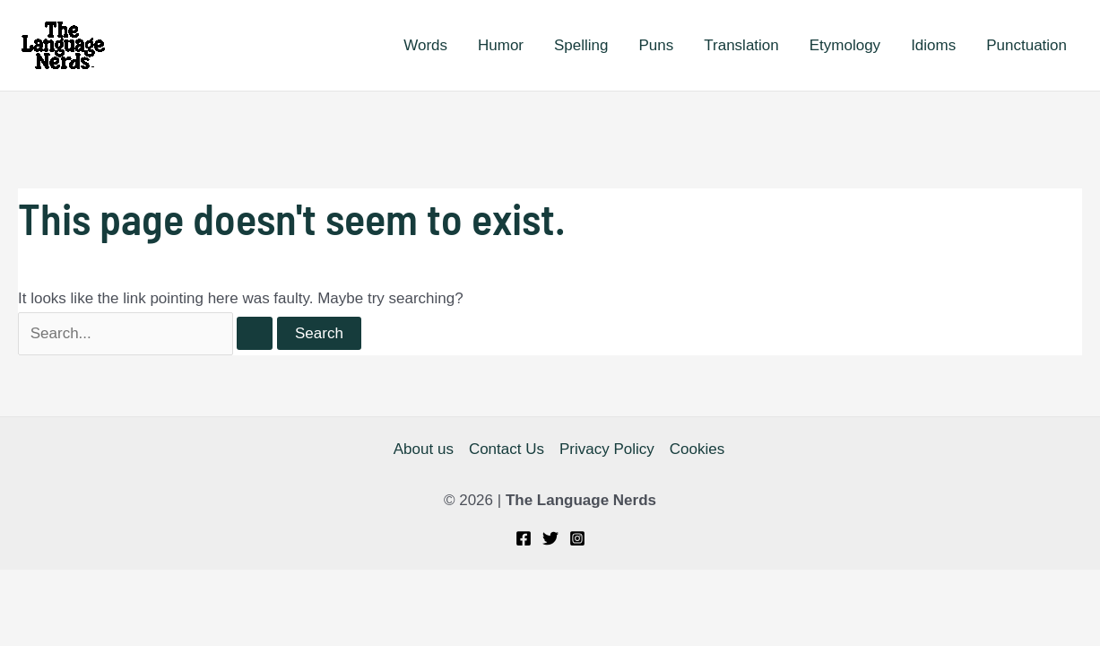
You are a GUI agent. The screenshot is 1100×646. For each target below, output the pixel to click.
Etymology (845, 45)
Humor (501, 45)
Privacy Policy (606, 449)
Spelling (581, 45)
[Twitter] (550, 538)
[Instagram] (577, 538)
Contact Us (506, 449)
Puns (656, 45)
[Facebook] (523, 538)
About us (424, 449)
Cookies (697, 449)
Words (425, 45)
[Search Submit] (255, 333)
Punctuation (1026, 45)
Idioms (933, 45)
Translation (741, 45)
